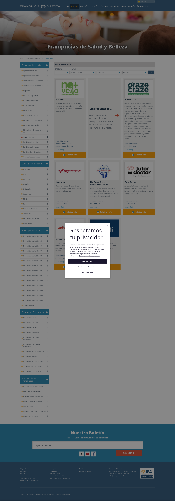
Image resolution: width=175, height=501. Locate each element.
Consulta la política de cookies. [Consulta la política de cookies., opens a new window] (89, 256)
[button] (87, 267)
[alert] (87, 250)
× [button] (107, 225)
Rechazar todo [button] (87, 272)
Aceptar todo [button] (87, 261)
